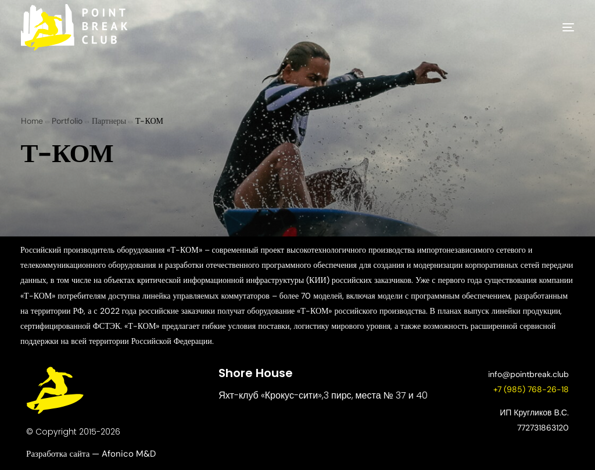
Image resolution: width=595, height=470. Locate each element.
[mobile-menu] (551, 27)
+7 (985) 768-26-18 (531, 389)
